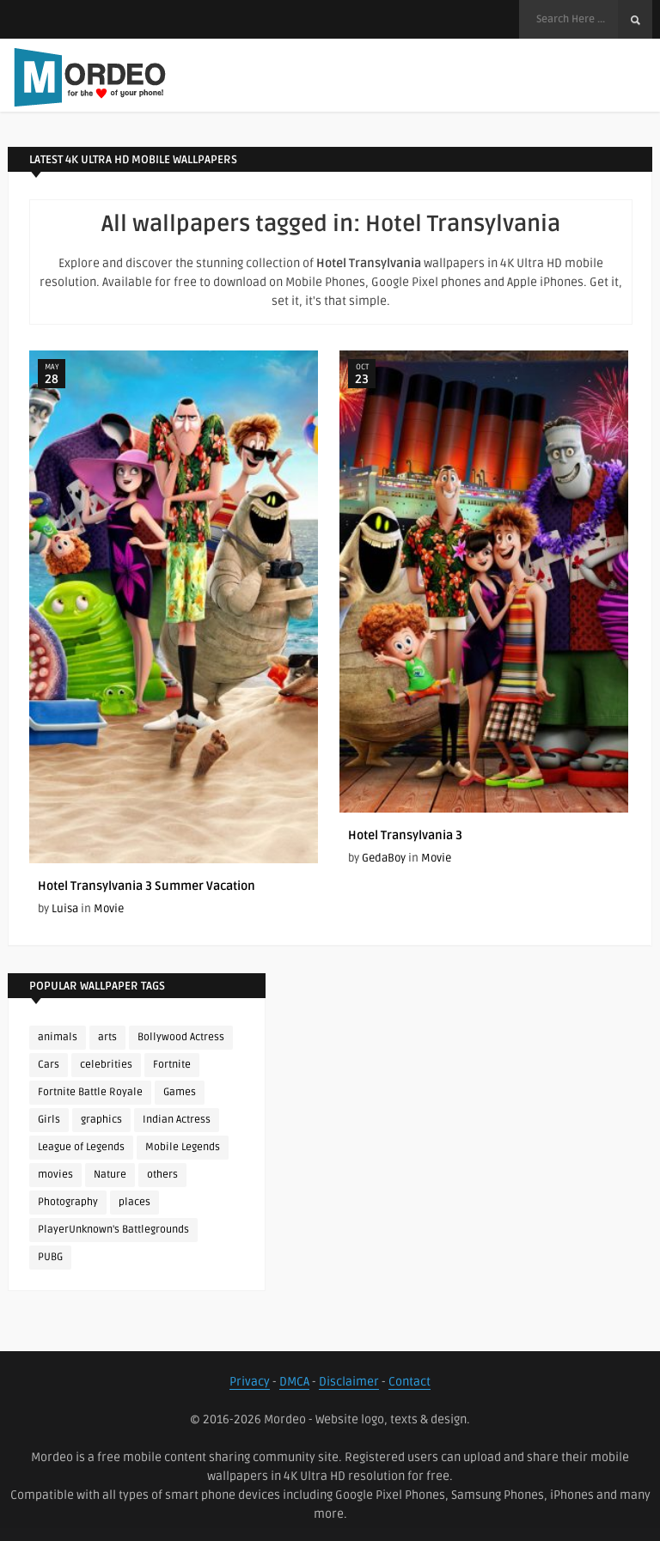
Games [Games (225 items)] (179, 1092)
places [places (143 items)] (134, 1202)
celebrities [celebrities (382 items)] (106, 1064)
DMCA (294, 1381)
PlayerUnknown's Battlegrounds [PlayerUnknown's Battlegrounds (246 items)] (113, 1229)
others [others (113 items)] (162, 1174)
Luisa (65, 909)
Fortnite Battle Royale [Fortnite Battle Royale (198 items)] (90, 1092)
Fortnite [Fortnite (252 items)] (172, 1064)
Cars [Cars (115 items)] (48, 1064)
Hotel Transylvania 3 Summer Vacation (146, 886)
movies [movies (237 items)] (55, 1174)
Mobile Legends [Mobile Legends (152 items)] (182, 1147)
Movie (109, 909)
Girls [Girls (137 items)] (49, 1119)
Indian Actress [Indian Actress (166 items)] (177, 1119)
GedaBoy (384, 858)
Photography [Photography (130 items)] (68, 1202)
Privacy (249, 1381)
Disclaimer (349, 1381)
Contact (409, 1381)
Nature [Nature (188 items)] (110, 1174)
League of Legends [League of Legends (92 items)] (81, 1147)
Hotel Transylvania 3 (405, 835)
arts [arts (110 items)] (107, 1037)
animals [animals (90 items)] (57, 1037)
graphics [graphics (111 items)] (101, 1119)
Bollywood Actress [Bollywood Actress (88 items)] (181, 1037)
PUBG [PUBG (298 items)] (50, 1257)
